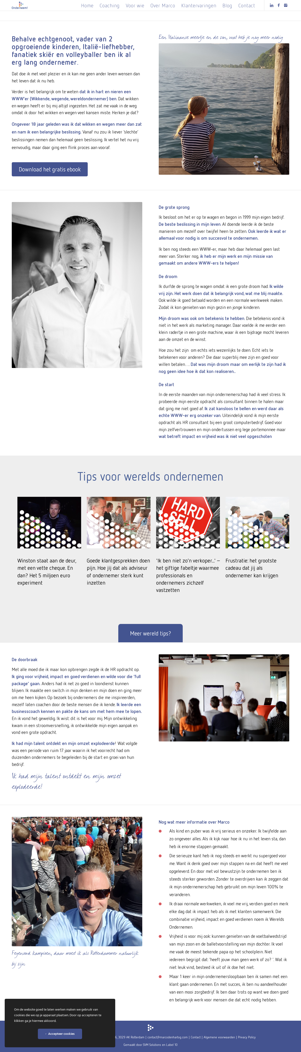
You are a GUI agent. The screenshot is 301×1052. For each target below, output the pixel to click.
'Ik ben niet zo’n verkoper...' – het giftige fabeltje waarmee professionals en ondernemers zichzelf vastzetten (188, 575)
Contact (196, 1037)
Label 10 (172, 1045)
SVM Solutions (152, 1045)
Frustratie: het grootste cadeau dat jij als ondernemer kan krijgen (252, 567)
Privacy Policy (247, 1037)
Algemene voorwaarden (219, 1037)
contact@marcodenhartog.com (167, 1037)
